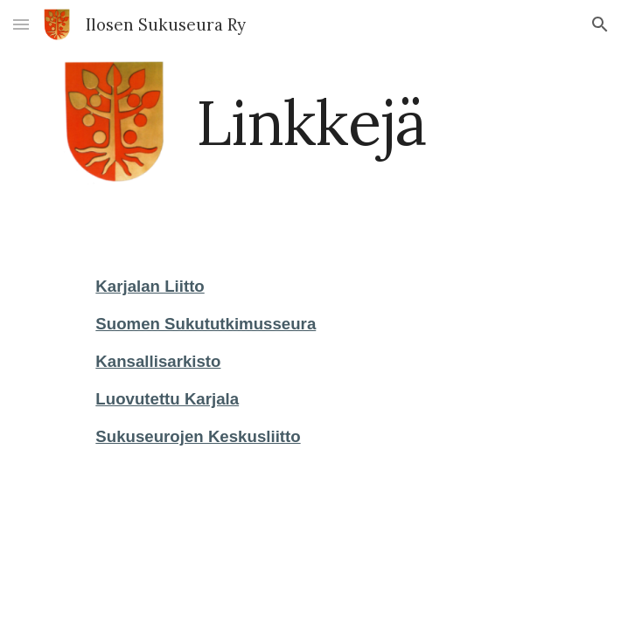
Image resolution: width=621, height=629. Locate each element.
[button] (21, 24)
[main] (310, 123)
